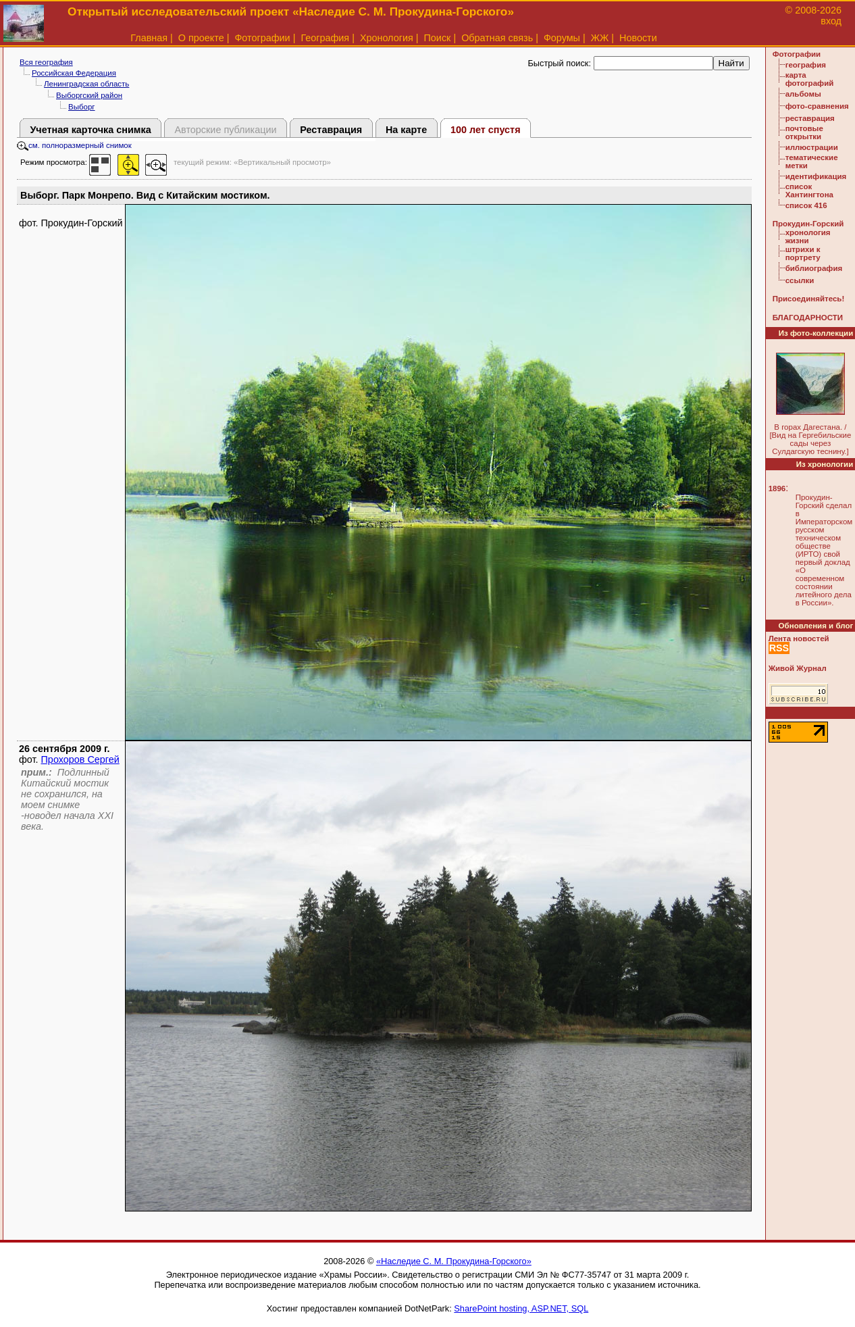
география (805, 65)
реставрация (810, 118)
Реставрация (331, 129)
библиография (814, 268)
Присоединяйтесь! (809, 299)
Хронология (386, 37)
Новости (638, 37)
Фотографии (262, 37)
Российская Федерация (74, 73)
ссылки (799, 280)
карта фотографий (809, 79)
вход (831, 21)
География (325, 37)
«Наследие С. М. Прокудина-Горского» (454, 1261)
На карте (406, 129)
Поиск (437, 37)
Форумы (562, 37)
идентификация (816, 176)
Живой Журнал (798, 668)
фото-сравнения (817, 106)
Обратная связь (497, 37)
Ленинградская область (86, 84)
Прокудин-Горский (808, 224)
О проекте (201, 37)
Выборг (81, 107)
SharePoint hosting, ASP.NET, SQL (521, 1308)
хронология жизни (808, 236)
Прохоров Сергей (80, 759)
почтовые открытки (804, 132)
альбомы (803, 94)
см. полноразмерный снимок (74, 145)
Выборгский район (89, 95)
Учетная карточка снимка (90, 129)
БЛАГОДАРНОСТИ (808, 318)
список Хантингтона (809, 190)
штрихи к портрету (803, 253)
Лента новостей (799, 638)
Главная (148, 37)
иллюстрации (811, 147)
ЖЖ (600, 37)
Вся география (46, 62)
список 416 (806, 205)
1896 (777, 488)
